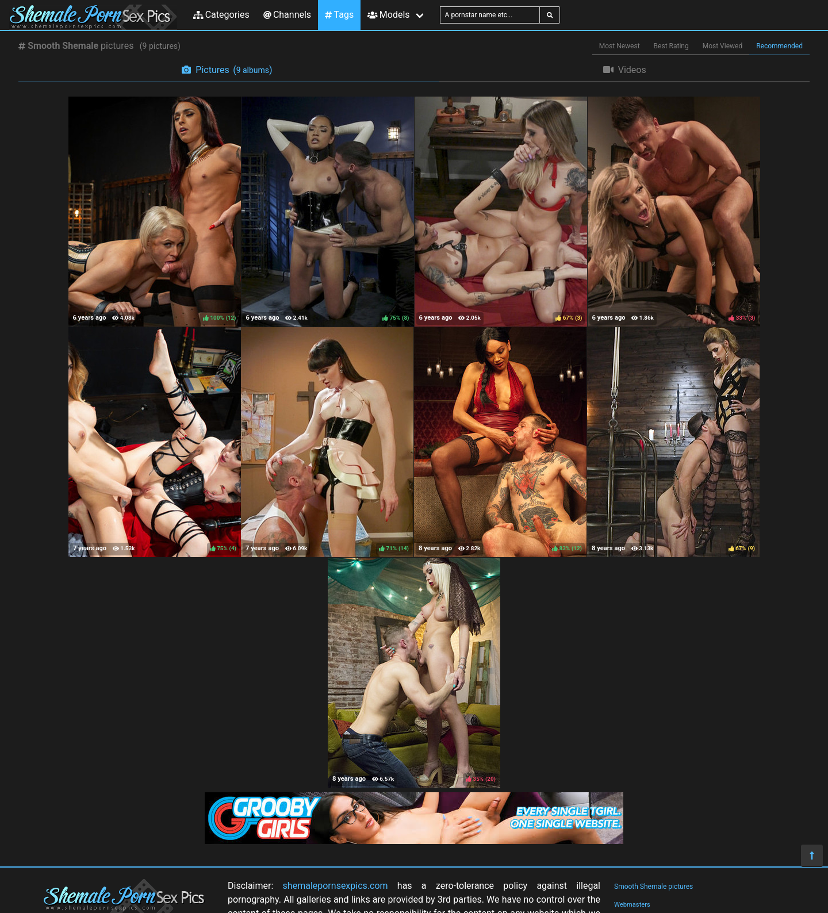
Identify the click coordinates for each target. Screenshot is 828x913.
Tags (339, 14)
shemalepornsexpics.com (335, 885)
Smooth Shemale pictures (653, 887)
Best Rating (671, 46)
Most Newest (619, 46)
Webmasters (632, 904)
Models (388, 14)
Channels (287, 14)
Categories (221, 14)
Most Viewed (723, 46)
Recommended (779, 46)
